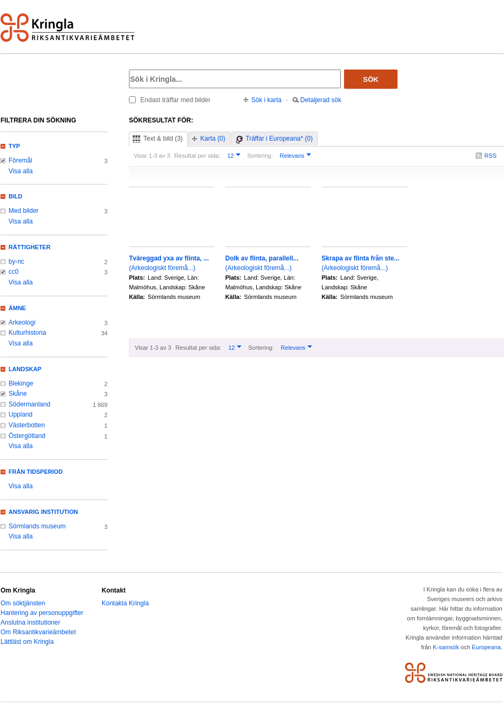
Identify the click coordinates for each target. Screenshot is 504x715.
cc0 (14, 271)
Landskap (25, 369)
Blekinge (21, 383)
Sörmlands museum (37, 526)
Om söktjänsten (23, 603)
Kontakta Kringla (125, 603)
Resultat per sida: (197, 155)
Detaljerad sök (320, 100)
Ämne (17, 308)
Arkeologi (22, 322)
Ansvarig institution (43, 512)
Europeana (486, 647)
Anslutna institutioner (30, 622)
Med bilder (24, 210)
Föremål (20, 160)
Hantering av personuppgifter (42, 613)
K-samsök (446, 647)
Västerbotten (27, 425)
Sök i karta (266, 100)
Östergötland (27, 436)
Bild (15, 196)
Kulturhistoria (27, 332)
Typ (14, 146)
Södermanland (29, 404)
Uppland (21, 414)
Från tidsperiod (36, 471)
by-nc (16, 261)
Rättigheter (29, 247)
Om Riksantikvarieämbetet (38, 632)
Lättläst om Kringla (27, 641)
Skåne (18, 393)
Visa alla (21, 171)
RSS (490, 155)
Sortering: (260, 155)
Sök (371, 79)
